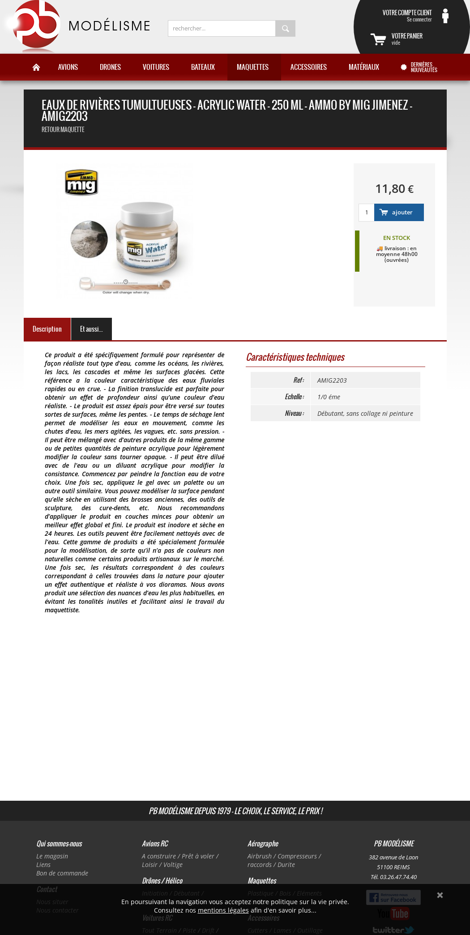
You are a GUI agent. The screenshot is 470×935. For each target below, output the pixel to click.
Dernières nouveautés (424, 67)
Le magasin (52, 856)
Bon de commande (62, 873)
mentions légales (223, 910)
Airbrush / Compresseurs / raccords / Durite (284, 860)
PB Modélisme (75, 27)
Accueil (36, 67)
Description (47, 328)
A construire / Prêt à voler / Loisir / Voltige (180, 860)
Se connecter (401, 16)
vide (422, 39)
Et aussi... (91, 328)
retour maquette (63, 129)
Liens (43, 864)
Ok (440, 895)
